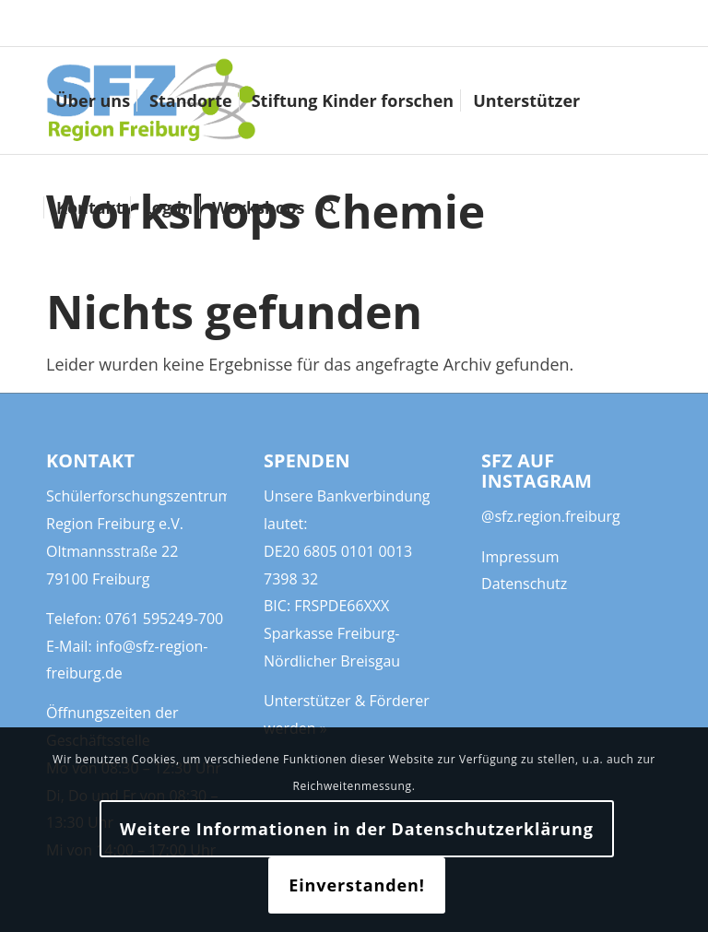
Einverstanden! (357, 885)
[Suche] (329, 207)
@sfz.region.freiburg (550, 516)
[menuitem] (92, 100)
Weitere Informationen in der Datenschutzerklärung (357, 829)
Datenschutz (524, 583)
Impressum (520, 557)
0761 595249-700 (164, 618)
